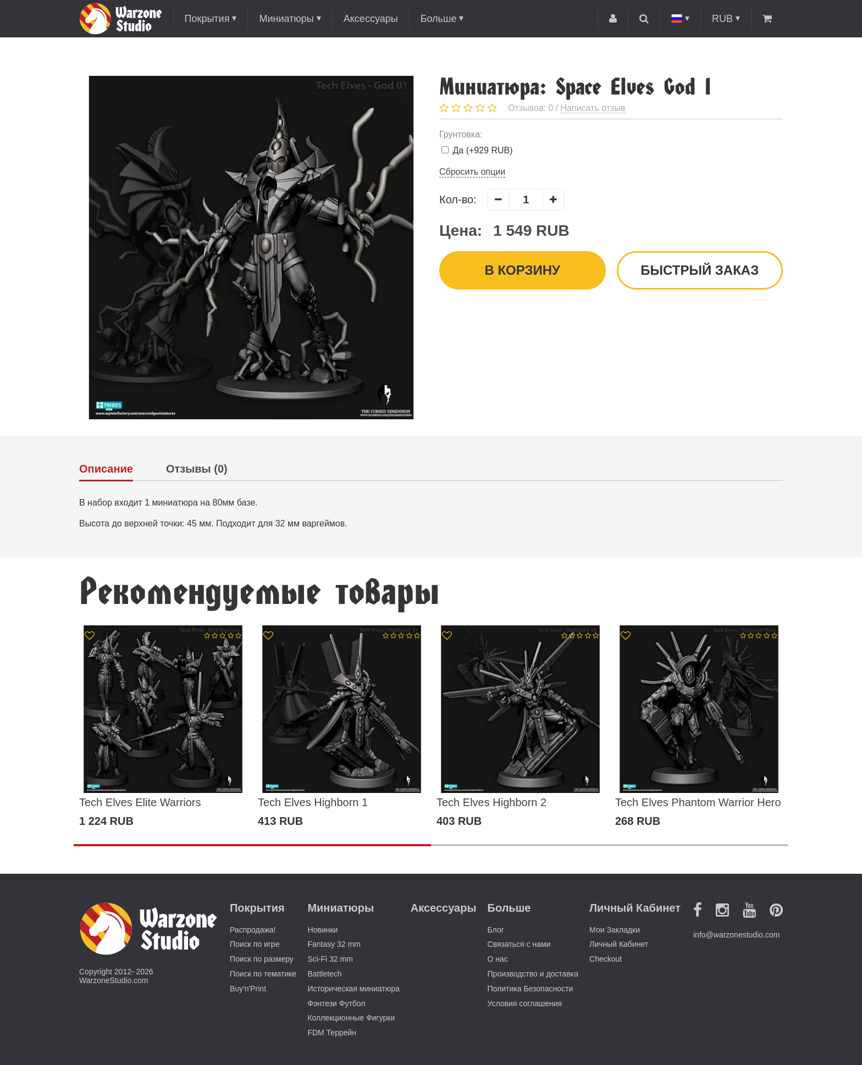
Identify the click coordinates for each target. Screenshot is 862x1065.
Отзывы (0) (197, 469)
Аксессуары (371, 18)
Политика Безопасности (530, 988)
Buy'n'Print (248, 988)
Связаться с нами (519, 944)
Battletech (324, 973)
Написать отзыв (593, 108)
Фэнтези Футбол (336, 1003)
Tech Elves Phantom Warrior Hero (698, 802)
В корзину (522, 270)
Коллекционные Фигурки (351, 1017)
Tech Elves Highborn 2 (491, 802)
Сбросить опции (472, 171)
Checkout (605, 959)
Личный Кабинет (618, 944)
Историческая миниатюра (353, 988)
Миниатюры (286, 18)
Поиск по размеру (262, 959)
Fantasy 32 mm (333, 944)
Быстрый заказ (699, 270)
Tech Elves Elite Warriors (140, 802)
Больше (439, 18)
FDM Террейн (331, 1032)
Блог (496, 929)
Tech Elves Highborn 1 (313, 802)
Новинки (322, 929)
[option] (163, 726)
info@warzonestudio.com (736, 934)
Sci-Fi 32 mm (329, 959)
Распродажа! (253, 929)
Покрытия (207, 18)
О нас (498, 959)
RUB (722, 18)
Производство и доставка (533, 973)
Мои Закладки (614, 929)
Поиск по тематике (263, 973)
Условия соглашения (525, 1003)
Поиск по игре (254, 944)
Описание (106, 469)
